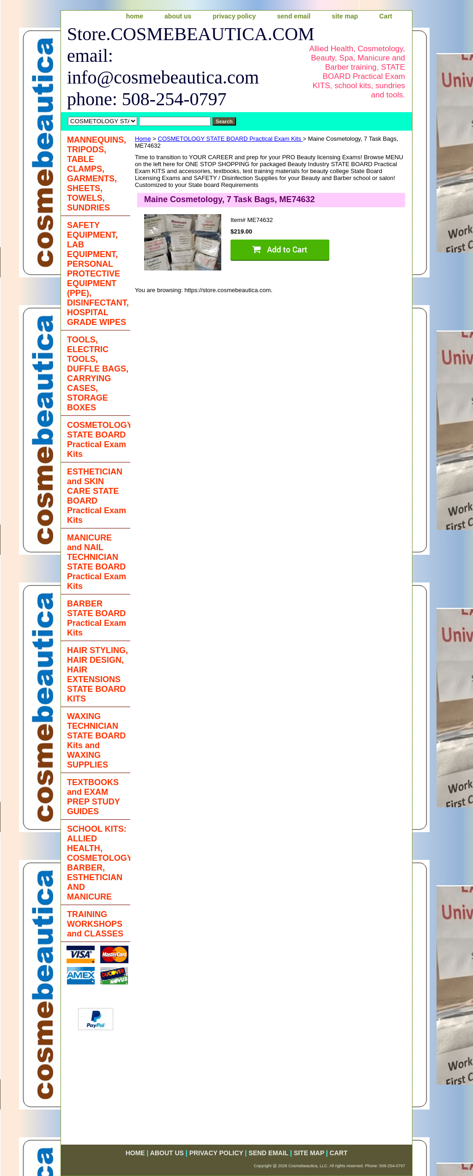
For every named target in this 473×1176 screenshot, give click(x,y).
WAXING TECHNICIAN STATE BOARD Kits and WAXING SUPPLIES (96, 740)
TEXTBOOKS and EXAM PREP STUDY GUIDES (93, 797)
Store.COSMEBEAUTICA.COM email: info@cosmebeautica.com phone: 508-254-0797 (179, 66)
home (134, 16)
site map (345, 16)
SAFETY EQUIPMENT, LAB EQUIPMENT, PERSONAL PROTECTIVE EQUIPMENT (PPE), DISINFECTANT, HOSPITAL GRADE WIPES (98, 274)
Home (143, 138)
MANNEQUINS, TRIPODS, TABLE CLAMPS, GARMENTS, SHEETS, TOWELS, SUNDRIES (96, 173)
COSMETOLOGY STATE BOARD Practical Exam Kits (230, 138)
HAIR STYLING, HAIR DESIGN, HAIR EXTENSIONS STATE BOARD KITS (97, 674)
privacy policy (233, 16)
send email (293, 16)
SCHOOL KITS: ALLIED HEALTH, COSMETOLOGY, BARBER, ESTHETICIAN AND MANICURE (98, 862)
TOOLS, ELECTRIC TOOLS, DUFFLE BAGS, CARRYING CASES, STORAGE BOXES (97, 373)
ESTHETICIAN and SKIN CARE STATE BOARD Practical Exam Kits (96, 496)
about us (177, 16)
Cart (385, 16)
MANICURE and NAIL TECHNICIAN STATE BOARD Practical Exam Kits (96, 562)
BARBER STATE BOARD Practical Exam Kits (96, 618)
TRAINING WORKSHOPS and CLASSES (95, 924)
